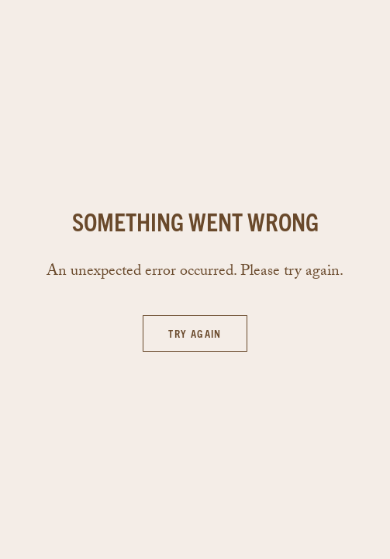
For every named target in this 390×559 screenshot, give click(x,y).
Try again (195, 333)
